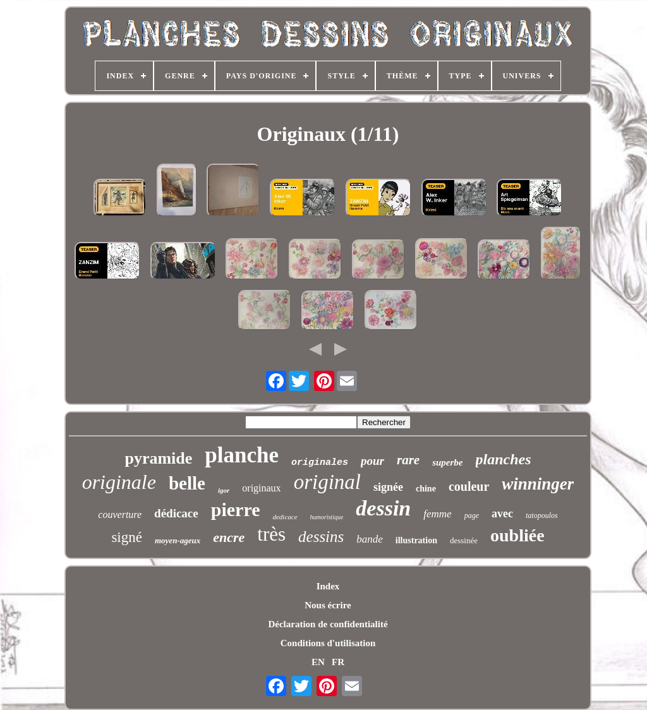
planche (242, 455)
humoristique (327, 517)
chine (426, 488)
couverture (120, 514)
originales (319, 462)
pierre (235, 509)
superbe (447, 462)
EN (318, 662)
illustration (416, 540)
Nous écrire (328, 605)
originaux (261, 488)
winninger (538, 483)
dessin (383, 508)
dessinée (464, 540)
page (471, 515)
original (327, 482)
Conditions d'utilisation (328, 643)
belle (187, 483)
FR (338, 662)
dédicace (176, 513)
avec (502, 513)
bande (369, 539)
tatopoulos (542, 515)
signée (388, 487)
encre (229, 537)
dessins (321, 536)
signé (126, 537)
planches (503, 459)
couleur (469, 486)
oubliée (517, 535)
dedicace (284, 516)
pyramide (158, 458)
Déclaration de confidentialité (327, 624)
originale (119, 482)
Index (328, 586)
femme (437, 514)
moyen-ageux (177, 540)
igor (223, 490)
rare (408, 459)
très (271, 534)
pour (372, 460)
